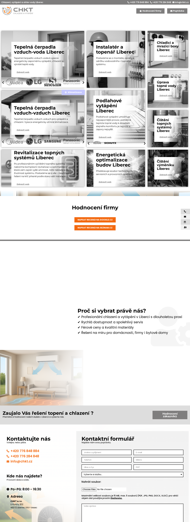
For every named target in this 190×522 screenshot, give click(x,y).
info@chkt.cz (180, 2)
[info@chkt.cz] (8, 461)
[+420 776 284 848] (8, 456)
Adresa (17, 496)
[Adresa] (8, 496)
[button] (3, 82)
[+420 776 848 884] (8, 451)
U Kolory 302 (16, 504)
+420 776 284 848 (160, 2)
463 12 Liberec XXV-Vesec (23, 507)
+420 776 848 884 (138, 2)
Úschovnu (116, 498)
